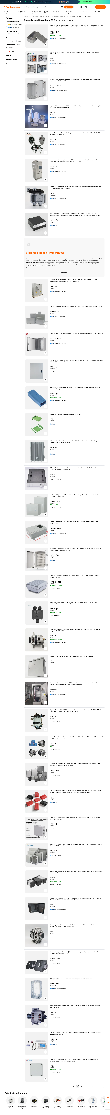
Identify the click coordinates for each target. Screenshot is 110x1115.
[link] (107, 1097)
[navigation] (14, 552)
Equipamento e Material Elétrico (40, 16)
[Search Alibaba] (42, 7)
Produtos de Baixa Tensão (59, 16)
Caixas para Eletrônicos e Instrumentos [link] (80, 16)
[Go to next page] (100, 1086)
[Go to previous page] (73, 1086)
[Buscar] (68, 7)
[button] (62, 7)
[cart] (86, 7)
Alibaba (26, 16)
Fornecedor (63, 38)
